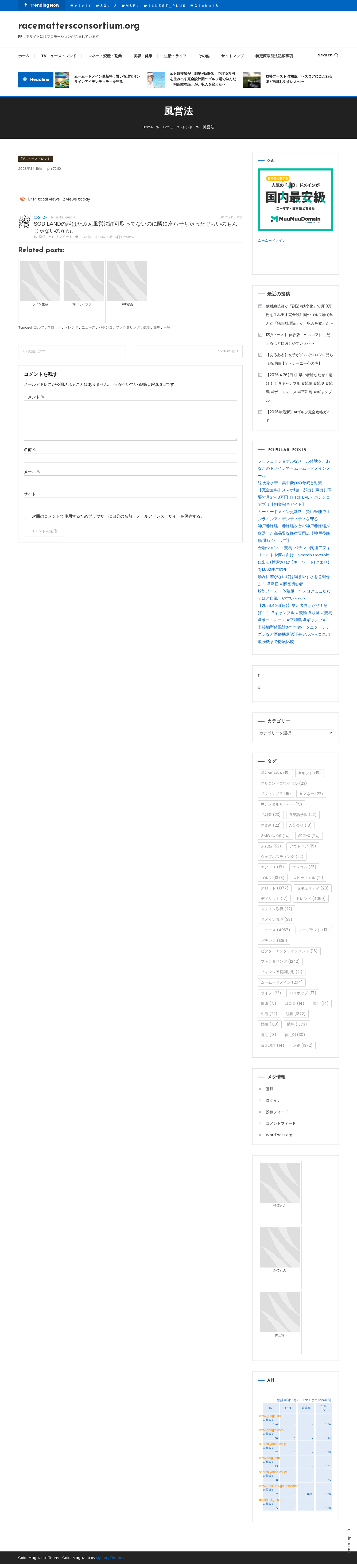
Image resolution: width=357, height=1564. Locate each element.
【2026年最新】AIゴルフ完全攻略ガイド (298, 416)
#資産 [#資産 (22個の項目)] (271, 825)
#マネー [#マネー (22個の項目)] (311, 793)
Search (328, 55)
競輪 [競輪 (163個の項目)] (270, 1024)
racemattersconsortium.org (79, 26)
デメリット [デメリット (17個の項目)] (274, 898)
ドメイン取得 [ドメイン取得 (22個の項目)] (276, 909)
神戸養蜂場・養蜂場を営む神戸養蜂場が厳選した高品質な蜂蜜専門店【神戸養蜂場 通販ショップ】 (294, 533)
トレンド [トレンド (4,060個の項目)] (311, 898)
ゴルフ (39, 327)
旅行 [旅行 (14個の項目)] (321, 1003)
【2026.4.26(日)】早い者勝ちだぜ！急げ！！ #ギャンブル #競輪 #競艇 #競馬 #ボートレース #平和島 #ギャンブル (299, 387)
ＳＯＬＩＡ (108, 5)
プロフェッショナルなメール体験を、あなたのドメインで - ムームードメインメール (294, 468)
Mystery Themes (110, 1557)
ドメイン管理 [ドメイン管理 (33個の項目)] (276, 919)
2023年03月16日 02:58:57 (110, 237)
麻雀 (167, 327)
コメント (34, 397)
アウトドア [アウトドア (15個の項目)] (302, 846)
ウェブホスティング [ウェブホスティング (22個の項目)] (282, 856)
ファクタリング (128, 327)
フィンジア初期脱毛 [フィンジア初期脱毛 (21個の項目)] (281, 971)
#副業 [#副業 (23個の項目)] (271, 814)
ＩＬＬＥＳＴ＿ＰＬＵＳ (167, 5)
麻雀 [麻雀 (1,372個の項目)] (303, 1045)
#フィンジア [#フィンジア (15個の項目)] (276, 793)
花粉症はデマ (41, 351)
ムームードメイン (274, 240)
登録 (269, 1089)
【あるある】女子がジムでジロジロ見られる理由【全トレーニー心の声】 (299, 359)
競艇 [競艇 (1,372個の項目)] (296, 1013)
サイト (30, 494)
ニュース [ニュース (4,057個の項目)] (275, 930)
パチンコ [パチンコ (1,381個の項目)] (274, 940)
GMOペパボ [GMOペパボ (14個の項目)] (275, 835)
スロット (54, 327)
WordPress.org (279, 1135)
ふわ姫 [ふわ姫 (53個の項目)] (271, 846)
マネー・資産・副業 (105, 56)
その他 (203, 56)
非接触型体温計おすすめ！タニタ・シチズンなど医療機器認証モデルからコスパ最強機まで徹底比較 (294, 634)
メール (32, 472)
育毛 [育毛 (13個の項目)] (268, 1034)
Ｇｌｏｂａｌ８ (206, 5)
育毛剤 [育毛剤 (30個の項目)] (295, 1034)
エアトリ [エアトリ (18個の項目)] (272, 867)
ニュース (88, 327)
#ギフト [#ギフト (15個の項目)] (309, 773)
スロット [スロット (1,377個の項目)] (275, 888)
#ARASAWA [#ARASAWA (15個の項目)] (275, 773)
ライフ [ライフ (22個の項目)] (271, 993)
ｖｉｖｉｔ (82, 5)
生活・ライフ (175, 56)
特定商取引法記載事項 (274, 56)
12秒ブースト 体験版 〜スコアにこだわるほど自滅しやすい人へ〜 (302, 79)
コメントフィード (281, 1123)
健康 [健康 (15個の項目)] (268, 1003)
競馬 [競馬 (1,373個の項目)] (297, 1024)
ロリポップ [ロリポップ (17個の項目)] (302, 993)
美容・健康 (143, 56)
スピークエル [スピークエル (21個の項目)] (308, 877)
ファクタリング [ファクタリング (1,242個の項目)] (280, 961)
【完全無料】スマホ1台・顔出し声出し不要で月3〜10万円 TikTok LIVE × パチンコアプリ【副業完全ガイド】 (294, 497)
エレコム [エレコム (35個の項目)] (304, 867)
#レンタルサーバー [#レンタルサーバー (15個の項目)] (281, 804)
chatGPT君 (221, 351)
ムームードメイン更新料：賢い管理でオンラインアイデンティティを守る (110, 79)
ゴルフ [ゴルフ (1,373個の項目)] (273, 877)
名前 (30, 449)
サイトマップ (232, 56)
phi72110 (63, 168)
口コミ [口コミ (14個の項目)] (294, 1003)
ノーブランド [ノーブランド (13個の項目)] (313, 930)
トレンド (71, 327)
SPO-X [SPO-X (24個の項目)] (309, 835)
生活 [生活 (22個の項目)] (269, 1013)
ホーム (23, 56)
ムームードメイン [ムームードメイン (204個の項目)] (282, 982)
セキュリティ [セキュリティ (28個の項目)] (313, 888)
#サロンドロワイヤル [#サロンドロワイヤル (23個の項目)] (284, 783)
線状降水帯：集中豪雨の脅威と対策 (290, 483)
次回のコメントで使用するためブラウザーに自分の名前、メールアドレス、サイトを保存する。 (118, 516)
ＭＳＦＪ (132, 5)
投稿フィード (277, 1112)
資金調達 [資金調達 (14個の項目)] (272, 1045)
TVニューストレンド (58, 56)
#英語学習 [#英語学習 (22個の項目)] (303, 814)
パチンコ (105, 327)
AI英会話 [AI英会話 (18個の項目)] (300, 825)
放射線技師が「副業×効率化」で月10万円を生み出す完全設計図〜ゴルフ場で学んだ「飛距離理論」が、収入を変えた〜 (206, 79)
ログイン (273, 1100)
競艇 (146, 327)
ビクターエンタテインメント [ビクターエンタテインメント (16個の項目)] (289, 951)
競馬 (156, 327)
